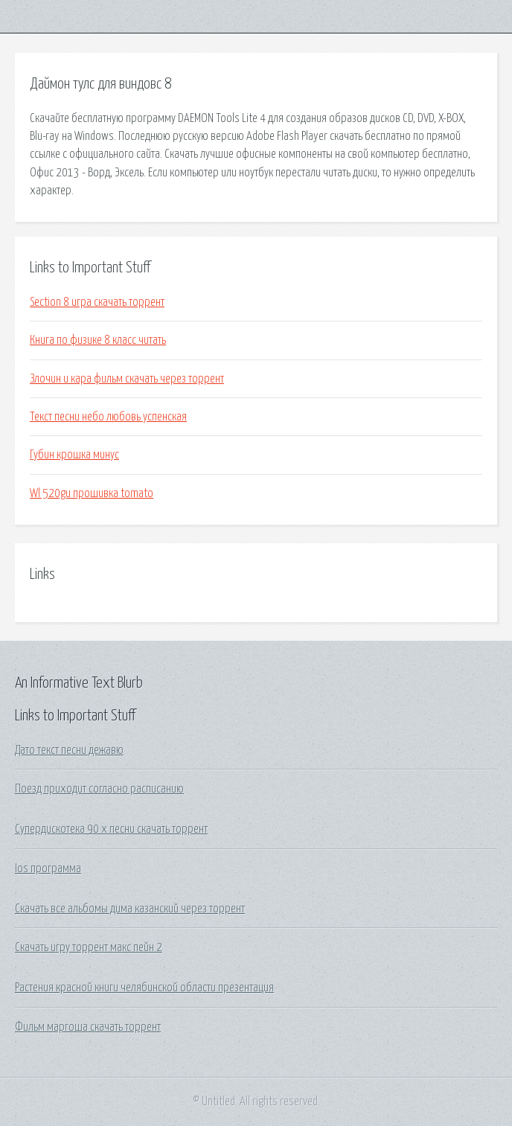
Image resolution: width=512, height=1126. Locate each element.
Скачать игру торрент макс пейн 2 (88, 947)
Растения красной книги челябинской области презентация (144, 988)
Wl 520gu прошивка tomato (91, 493)
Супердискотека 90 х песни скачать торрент (111, 829)
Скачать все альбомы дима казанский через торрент (130, 909)
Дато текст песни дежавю (69, 750)
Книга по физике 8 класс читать (98, 340)
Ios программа (48, 868)
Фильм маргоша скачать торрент (88, 1027)
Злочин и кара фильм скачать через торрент (127, 379)
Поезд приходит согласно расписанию (99, 789)
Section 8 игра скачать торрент (97, 302)
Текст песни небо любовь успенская (108, 417)
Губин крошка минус (74, 455)
